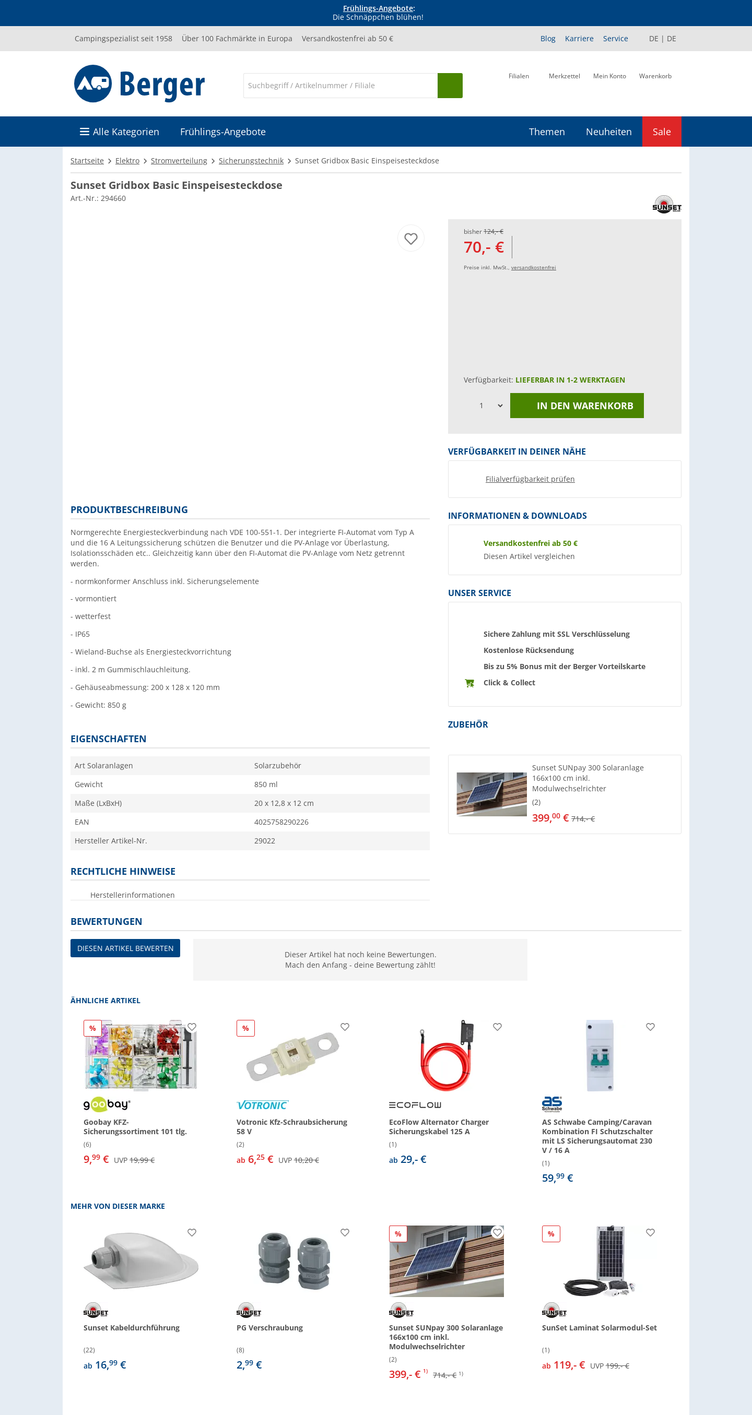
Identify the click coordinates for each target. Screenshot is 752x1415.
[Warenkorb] (655, 85)
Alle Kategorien (126, 131)
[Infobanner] (378, 13)
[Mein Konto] (609, 85)
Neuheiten (609, 131)
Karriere (579, 38)
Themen (547, 131)
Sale (662, 131)
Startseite (87, 160)
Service (615, 38)
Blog (548, 38)
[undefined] (604, 794)
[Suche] (340, 85)
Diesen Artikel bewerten (125, 948)
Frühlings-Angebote (378, 8)
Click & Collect (509, 682)
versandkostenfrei (533, 267)
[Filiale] (519, 85)
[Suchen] (450, 85)
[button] (565, 794)
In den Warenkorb (577, 405)
